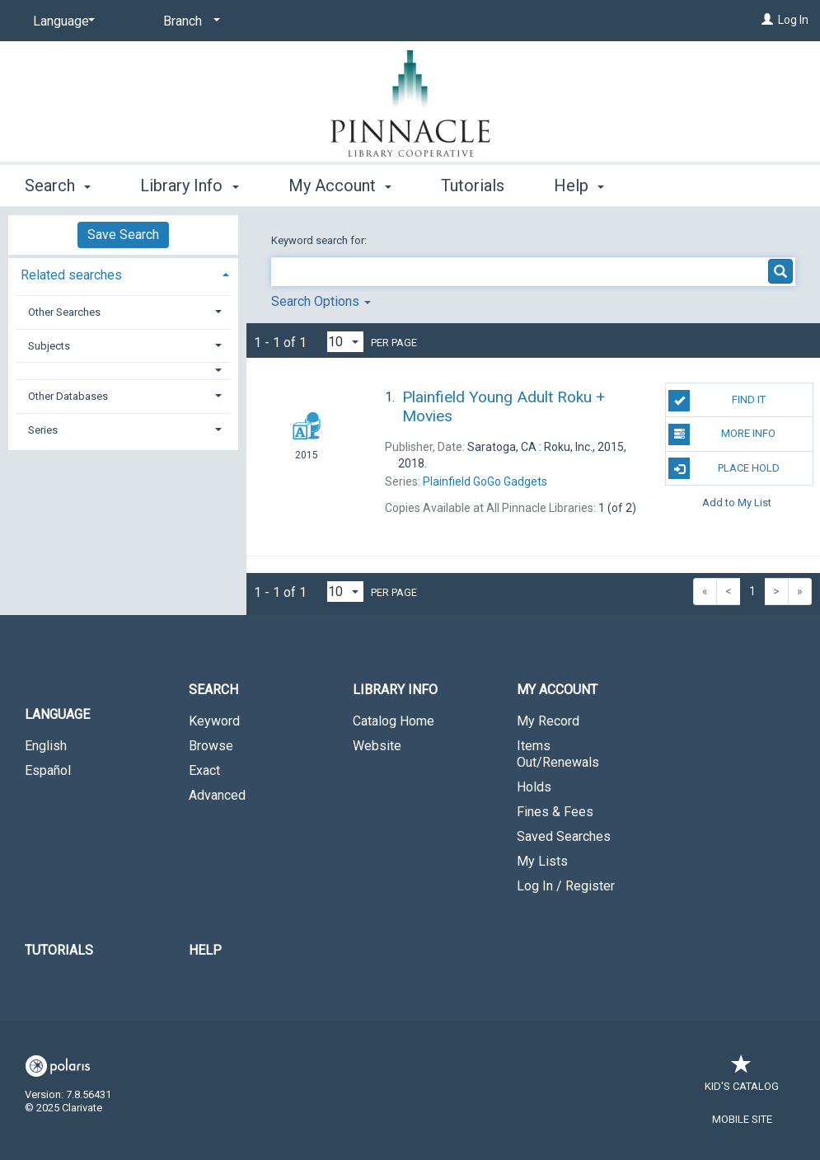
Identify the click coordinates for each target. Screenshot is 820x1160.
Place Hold (723, 468)
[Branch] (189, 21)
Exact (204, 770)
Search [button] (58, 185)
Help (205, 950)
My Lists (542, 861)
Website (377, 746)
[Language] (61, 21)
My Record (548, 721)
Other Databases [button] (68, 396)
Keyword (214, 721)
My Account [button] (339, 185)
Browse (211, 746)
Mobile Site (742, 1119)
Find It (716, 400)
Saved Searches (564, 836)
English (46, 746)
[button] (123, 370)
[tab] (123, 273)
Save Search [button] (123, 234)
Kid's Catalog (742, 1078)
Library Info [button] (189, 185)
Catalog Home (393, 721)
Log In (793, 19)
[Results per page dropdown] (345, 341)
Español (48, 770)
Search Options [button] (321, 301)
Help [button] (579, 185)
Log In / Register (566, 886)
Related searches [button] (71, 275)
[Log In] (767, 19)
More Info (721, 434)
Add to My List (736, 502)
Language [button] (57, 714)
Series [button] (43, 430)
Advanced (217, 795)
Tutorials (472, 185)
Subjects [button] (49, 346)
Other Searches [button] (64, 312)
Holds (534, 787)
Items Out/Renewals (558, 754)
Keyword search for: (320, 240)
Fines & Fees (555, 812)
